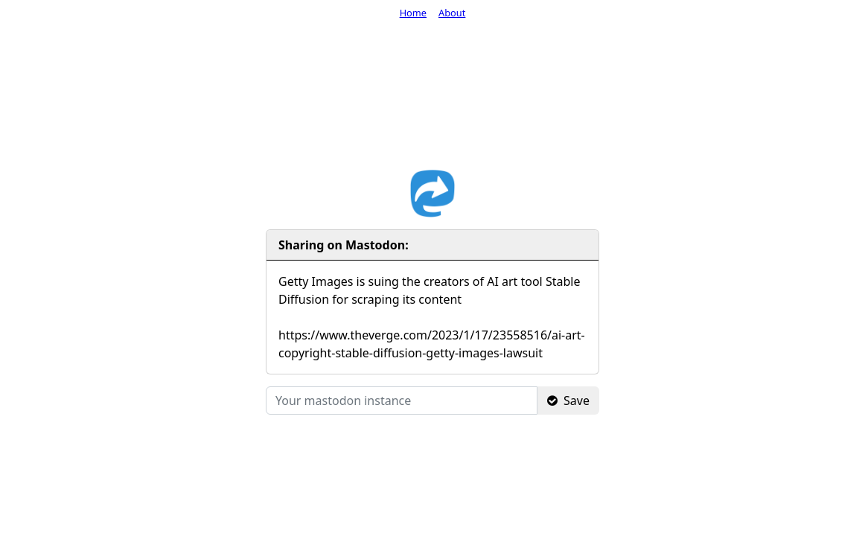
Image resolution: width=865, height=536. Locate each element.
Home (413, 12)
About (451, 12)
